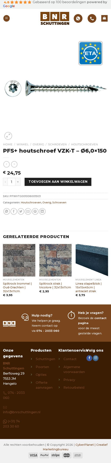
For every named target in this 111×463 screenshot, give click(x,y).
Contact (70, 359)
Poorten (42, 367)
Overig (38, 144)
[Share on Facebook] (14, 211)
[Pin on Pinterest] (35, 211)
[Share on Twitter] (21, 211)
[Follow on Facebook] (89, 358)
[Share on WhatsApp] (6, 211)
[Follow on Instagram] (96, 358)
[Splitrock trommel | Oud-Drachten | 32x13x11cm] (19, 260)
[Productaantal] (11, 182)
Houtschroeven (84, 144)
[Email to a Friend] (28, 211)
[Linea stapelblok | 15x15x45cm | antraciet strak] (92, 260)
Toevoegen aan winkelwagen (58, 182)
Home (7, 144)
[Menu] (6, 18)
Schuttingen (45, 359)
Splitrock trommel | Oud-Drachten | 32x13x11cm (17, 287)
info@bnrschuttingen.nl (21, 412)
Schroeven (57, 144)
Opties (41, 375)
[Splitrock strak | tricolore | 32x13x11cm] (55, 260)
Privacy (69, 380)
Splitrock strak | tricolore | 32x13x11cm (55, 285)
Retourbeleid (73, 387)
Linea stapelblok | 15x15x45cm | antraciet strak (89, 287)
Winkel (23, 144)
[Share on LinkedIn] (42, 211)
